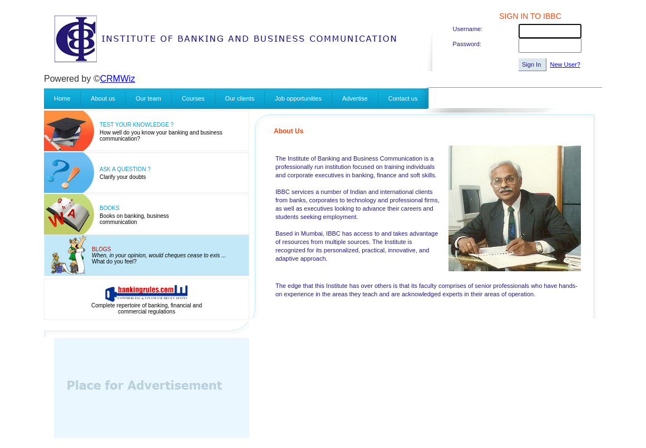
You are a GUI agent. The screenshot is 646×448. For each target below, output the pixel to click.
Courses (193, 98)
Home (62, 98)
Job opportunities (298, 98)
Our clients (240, 98)
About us (103, 98)
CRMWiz (117, 78)
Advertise (355, 98)
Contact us (403, 98)
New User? (565, 64)
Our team (148, 98)
